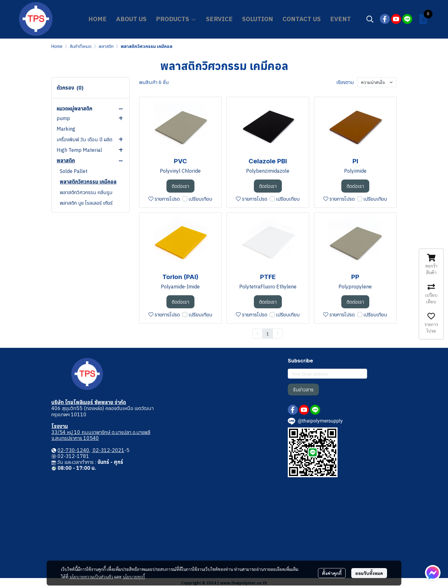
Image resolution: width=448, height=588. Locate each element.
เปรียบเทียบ (200, 199)
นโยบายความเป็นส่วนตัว (91, 576)
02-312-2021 (107, 450)
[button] (370, 19)
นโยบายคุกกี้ (134, 576)
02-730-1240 (73, 450)
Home (57, 46)
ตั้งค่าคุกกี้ (332, 573)
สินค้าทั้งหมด (80, 46)
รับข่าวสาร (303, 389)
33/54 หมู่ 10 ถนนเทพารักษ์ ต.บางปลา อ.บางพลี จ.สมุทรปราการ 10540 (100, 435)
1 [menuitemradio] (267, 333)
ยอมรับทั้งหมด (369, 573)
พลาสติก (106, 46)
